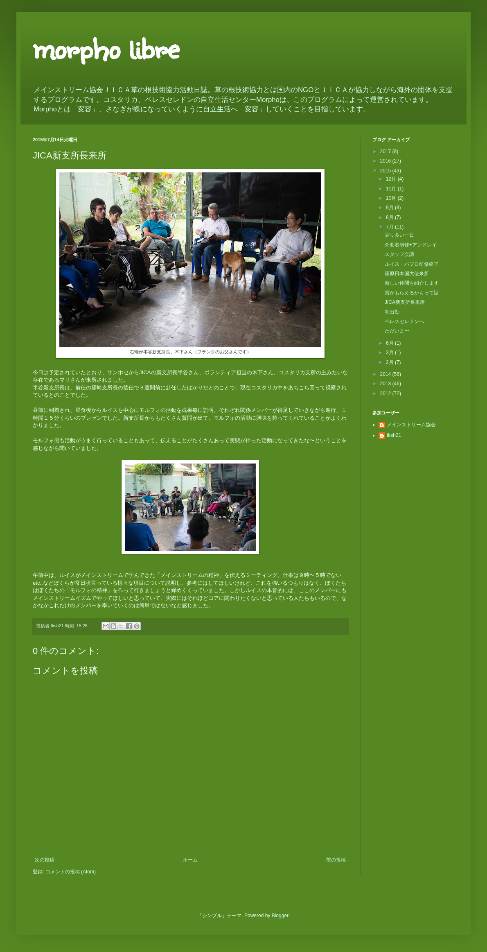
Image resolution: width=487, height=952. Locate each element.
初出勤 (392, 312)
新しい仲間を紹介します (412, 283)
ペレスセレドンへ (404, 321)
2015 (386, 171)
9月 (390, 207)
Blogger (280, 915)
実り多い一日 (399, 235)
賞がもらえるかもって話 (412, 293)
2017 (386, 151)
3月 (390, 352)
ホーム (190, 860)
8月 (390, 217)
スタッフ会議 (399, 254)
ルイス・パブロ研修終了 (412, 264)
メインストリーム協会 (411, 424)
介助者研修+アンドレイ (411, 245)
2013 (386, 384)
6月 (390, 343)
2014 (386, 374)
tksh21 (394, 435)
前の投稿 (336, 860)
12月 (392, 179)
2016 (386, 161)
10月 (392, 198)
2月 (390, 362)
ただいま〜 (397, 331)
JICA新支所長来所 (405, 302)
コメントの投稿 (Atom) (70, 872)
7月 (390, 227)
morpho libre (106, 47)
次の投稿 (44, 860)
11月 (392, 189)
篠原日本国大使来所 (407, 273)
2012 (386, 393)
